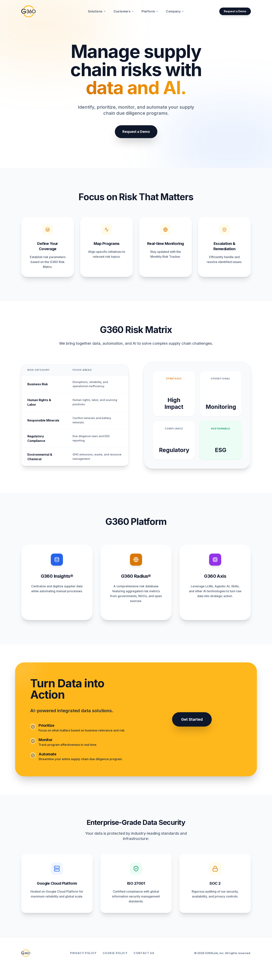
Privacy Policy (83, 953)
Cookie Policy (115, 953)
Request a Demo (235, 11)
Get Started (192, 719)
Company (175, 11)
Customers (124, 11)
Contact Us (144, 953)
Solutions (97, 11)
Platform (149, 11)
